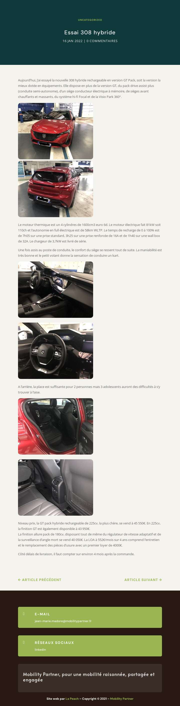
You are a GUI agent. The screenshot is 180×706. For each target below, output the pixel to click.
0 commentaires (102, 41)
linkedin (40, 650)
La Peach (72, 699)
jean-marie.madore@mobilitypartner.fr (63, 621)
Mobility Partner (121, 699)
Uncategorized (90, 20)
